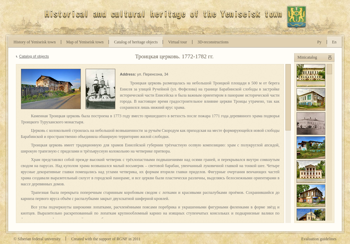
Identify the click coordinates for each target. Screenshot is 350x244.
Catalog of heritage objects (136, 42)
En (334, 42)
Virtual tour (177, 42)
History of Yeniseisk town (35, 42)
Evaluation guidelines (318, 239)
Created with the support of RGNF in (105, 239)
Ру (319, 42)
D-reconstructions (213, 42)
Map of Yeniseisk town (85, 42)
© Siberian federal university (37, 239)
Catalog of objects (34, 56)
